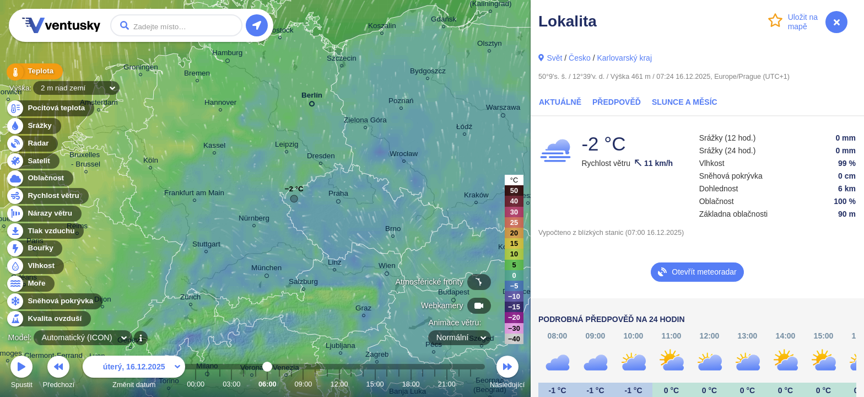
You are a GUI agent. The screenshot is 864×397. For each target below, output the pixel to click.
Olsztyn (489, 45)
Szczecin (342, 60)
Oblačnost (39, 178)
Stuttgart (206, 245)
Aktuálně (560, 102)
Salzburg (303, 283)
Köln (150, 162)
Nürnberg (254, 220)
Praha (338, 195)
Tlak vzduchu (45, 231)
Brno (393, 230)
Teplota (34, 71)
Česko (580, 57)
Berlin (311, 97)
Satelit (32, 161)
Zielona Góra (365, 121)
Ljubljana (340, 347)
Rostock (280, 31)
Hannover (220, 104)
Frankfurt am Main (194, 194)
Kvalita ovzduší (48, 319)
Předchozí (59, 373)
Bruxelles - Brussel (85, 161)
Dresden (321, 157)
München (266, 270)
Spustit (21, 373)
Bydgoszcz (428, 72)
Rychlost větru (47, 196)
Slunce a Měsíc (684, 102)
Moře (30, 284)
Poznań (401, 102)
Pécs (433, 346)
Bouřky (34, 248)
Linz (335, 264)
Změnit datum (134, 373)
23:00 (470, 384)
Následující (507, 373)
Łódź (464, 128)
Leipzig (287, 146)
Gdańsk (443, 20)
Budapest (453, 294)
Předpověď (616, 102)
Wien (387, 267)
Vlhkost (35, 266)
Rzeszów (528, 197)
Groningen (140, 68)
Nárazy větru (43, 214)
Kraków (476, 196)
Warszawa (503, 109)
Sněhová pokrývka (54, 301)
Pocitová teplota (50, 108)
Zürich (190, 298)
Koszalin (382, 27)
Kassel (214, 147)
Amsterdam (99, 104)
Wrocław (404, 155)
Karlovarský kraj (624, 57)
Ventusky (59, 25)
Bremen (197, 75)
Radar (32, 144)
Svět (554, 57)
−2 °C (294, 191)
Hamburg (227, 55)
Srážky (33, 126)
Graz (363, 309)
